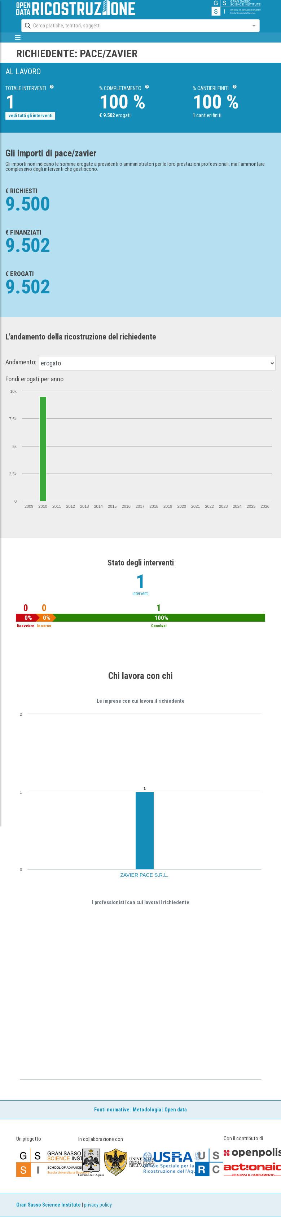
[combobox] (134, 25)
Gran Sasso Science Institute (48, 1205)
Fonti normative (111, 1110)
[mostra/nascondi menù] (18, 37)
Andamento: (20, 362)
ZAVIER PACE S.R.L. (144, 875)
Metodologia (147, 1110)
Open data (175, 1110)
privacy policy (98, 1205)
